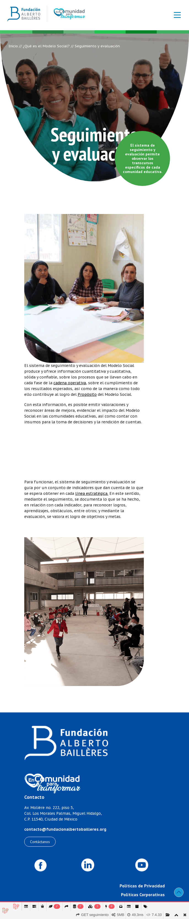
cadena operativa (69, 382)
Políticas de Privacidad (142, 885)
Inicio (13, 46)
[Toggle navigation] (174, 15)
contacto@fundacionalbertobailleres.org (65, 829)
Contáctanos (40, 841)
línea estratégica (91, 493)
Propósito (87, 394)
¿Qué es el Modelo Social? (46, 46)
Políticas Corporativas (143, 894)
